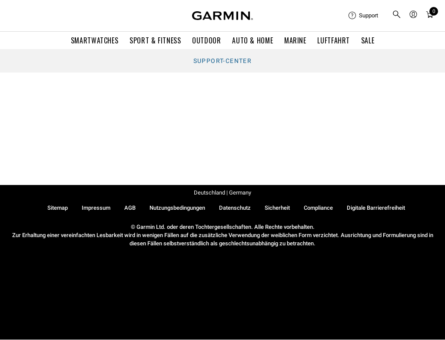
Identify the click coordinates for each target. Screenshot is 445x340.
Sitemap (57, 208)
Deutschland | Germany (222, 192)
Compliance (318, 208)
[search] (396, 16)
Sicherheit (277, 208)
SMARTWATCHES (95, 40)
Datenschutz (235, 208)
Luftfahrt (333, 40)
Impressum (96, 208)
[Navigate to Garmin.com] (222, 15)
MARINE (295, 40)
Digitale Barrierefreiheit (376, 208)
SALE (368, 40)
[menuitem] (363, 15)
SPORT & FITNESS (155, 40)
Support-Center (222, 60)
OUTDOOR (206, 40)
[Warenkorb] (429, 16)
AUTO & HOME (252, 40)
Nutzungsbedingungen (177, 208)
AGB (130, 208)
